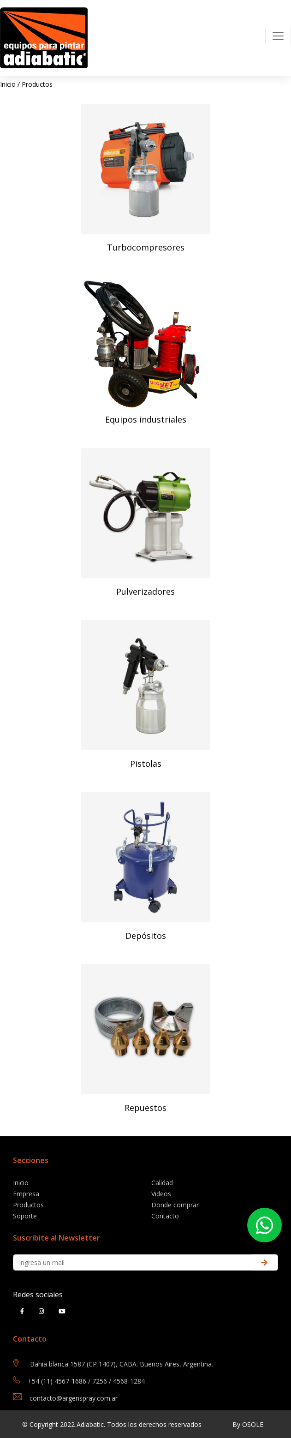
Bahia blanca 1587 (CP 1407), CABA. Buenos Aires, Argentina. (121, 1364)
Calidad (162, 1182)
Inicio (8, 84)
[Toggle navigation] (278, 36)
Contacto (165, 1215)
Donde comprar (175, 1204)
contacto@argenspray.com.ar (74, 1398)
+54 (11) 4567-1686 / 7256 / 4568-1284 (86, 1381)
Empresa (26, 1193)
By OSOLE (247, 1424)
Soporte (25, 1215)
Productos (37, 84)
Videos (161, 1193)
